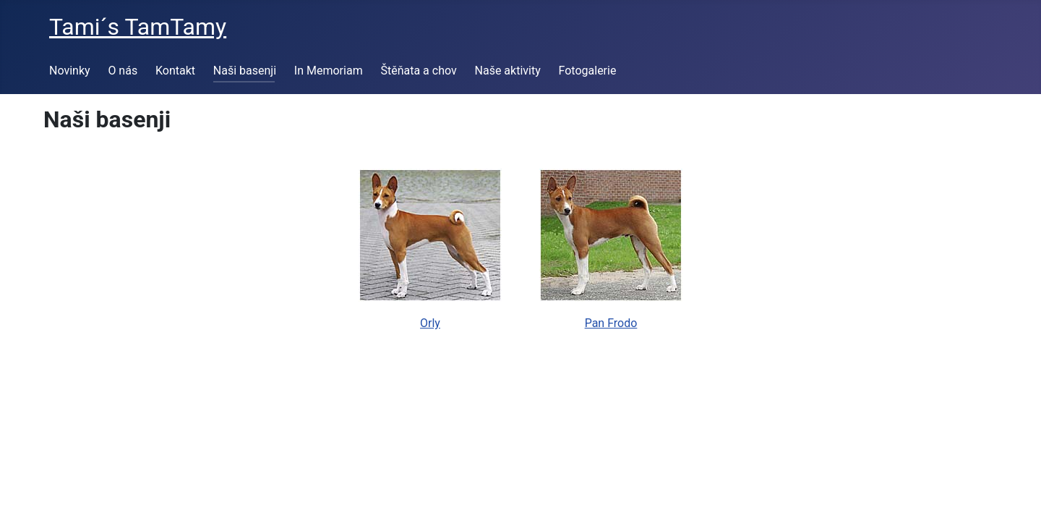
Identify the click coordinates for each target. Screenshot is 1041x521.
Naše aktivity (508, 70)
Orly (430, 323)
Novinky (69, 70)
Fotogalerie (588, 70)
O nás (122, 70)
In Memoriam (328, 70)
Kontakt (175, 70)
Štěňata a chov (418, 70)
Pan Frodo (611, 323)
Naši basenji (244, 70)
